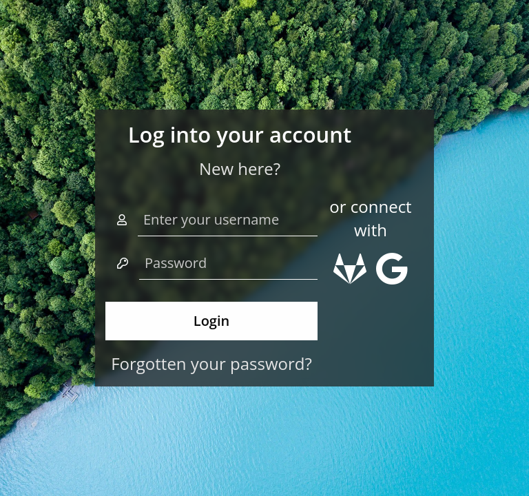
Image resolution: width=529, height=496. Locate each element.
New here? (239, 168)
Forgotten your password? (211, 363)
